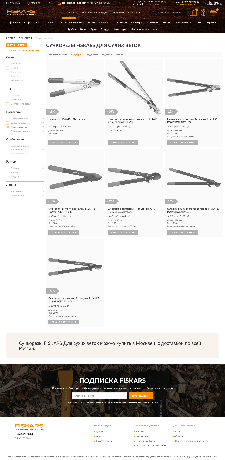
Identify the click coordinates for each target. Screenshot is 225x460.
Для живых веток (19, 119)
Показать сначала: (58, 55)
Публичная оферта (145, 441)
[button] (186, 4)
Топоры (52, 22)
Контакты (134, 13)
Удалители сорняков (72, 22)
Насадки (15, 95)
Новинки (118, 13)
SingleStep (16, 72)
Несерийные (17, 81)
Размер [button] (11, 161)
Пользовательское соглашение (151, 446)
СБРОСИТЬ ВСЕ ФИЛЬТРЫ (25, 51)
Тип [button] (8, 89)
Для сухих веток (19, 127)
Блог (177, 432)
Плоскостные (17, 196)
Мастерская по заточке (144, 29)
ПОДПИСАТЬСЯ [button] (140, 396)
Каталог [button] (69, 13)
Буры (94, 29)
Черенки (211, 22)
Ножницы (152, 22)
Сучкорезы (105, 22)
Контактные (17, 191)
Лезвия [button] (11, 185)
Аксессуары (119, 29)
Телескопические (19, 153)
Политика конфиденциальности (191, 441)
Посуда (105, 29)
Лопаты (39, 22)
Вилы (83, 29)
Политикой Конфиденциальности (112, 403)
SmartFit (15, 76)
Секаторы (121, 22)
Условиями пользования (139, 403)
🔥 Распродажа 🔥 (19, 22)
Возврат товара (104, 441)
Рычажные (16, 100)
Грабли (72, 29)
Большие (15, 168)
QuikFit (14, 68)
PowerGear (16, 64)
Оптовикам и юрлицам (93, 13)
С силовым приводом (21, 104)
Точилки (166, 22)
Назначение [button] (14, 112)
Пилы (199, 22)
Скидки (179, 436)
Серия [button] (10, 57)
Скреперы (136, 22)
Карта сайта (142, 436)
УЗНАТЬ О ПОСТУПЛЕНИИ (64, 143)
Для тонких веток (20, 131)
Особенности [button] (15, 139)
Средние (15, 177)
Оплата (100, 436)
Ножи (91, 22)
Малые (14, 172)
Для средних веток (20, 123)
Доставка (101, 432)
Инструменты (183, 22)
